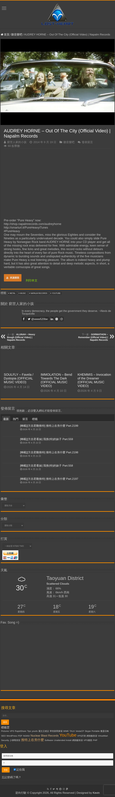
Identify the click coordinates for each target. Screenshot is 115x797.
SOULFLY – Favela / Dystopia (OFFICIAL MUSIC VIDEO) (19, 378)
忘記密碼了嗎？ (11, 777)
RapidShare (20, 731)
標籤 (35, 419)
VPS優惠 (88, 740)
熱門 (15, 419)
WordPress (12, 736)
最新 (6, 419)
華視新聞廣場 (56, 731)
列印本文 (31, 280)
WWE (66, 731)
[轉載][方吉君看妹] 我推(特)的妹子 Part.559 (46, 439)
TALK (72, 731)
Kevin (96, 792)
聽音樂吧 (16, 34)
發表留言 (87, 142)
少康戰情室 (15, 740)
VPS (12, 731)
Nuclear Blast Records (45, 735)
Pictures (5, 731)
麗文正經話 (43, 731)
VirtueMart (103, 736)
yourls (35, 731)
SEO (3, 736)
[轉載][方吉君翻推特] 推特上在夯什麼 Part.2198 (49, 452)
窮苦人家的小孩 (17, 142)
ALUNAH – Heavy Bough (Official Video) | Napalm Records (21, 337)
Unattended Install (62, 740)
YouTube (56, 293)
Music (23, 293)
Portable (96, 731)
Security (5, 740)
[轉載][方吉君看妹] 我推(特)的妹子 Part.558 (46, 465)
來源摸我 (12, 277)
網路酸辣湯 (77, 740)
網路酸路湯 (92, 736)
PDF (20, 736)
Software (49, 740)
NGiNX (26, 736)
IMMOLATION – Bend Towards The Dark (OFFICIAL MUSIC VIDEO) (56, 380)
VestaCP (80, 731)
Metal (12, 293)
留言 (25, 419)
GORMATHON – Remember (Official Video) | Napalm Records (93, 337)
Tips (29, 731)
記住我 (19, 769)
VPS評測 (81, 736)
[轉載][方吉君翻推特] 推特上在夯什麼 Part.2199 (49, 425)
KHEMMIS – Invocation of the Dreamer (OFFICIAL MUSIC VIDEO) (94, 380)
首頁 (5, 34)
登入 (36, 410)
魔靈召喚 (104, 731)
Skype (88, 731)
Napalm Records (39, 293)
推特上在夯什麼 (32, 740)
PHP (95, 740)
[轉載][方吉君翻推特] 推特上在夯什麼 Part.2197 (49, 478)
